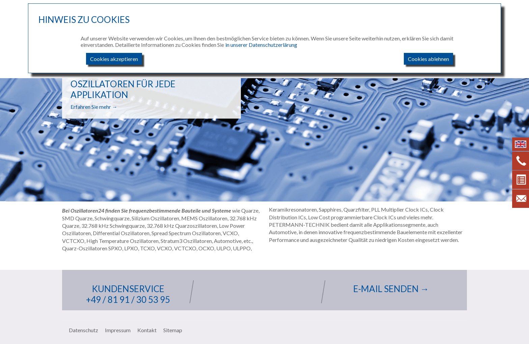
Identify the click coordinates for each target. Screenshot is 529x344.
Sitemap (172, 330)
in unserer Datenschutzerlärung (261, 44)
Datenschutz (83, 330)
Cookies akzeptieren (114, 59)
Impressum (118, 330)
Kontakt (147, 330)
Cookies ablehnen (428, 59)
